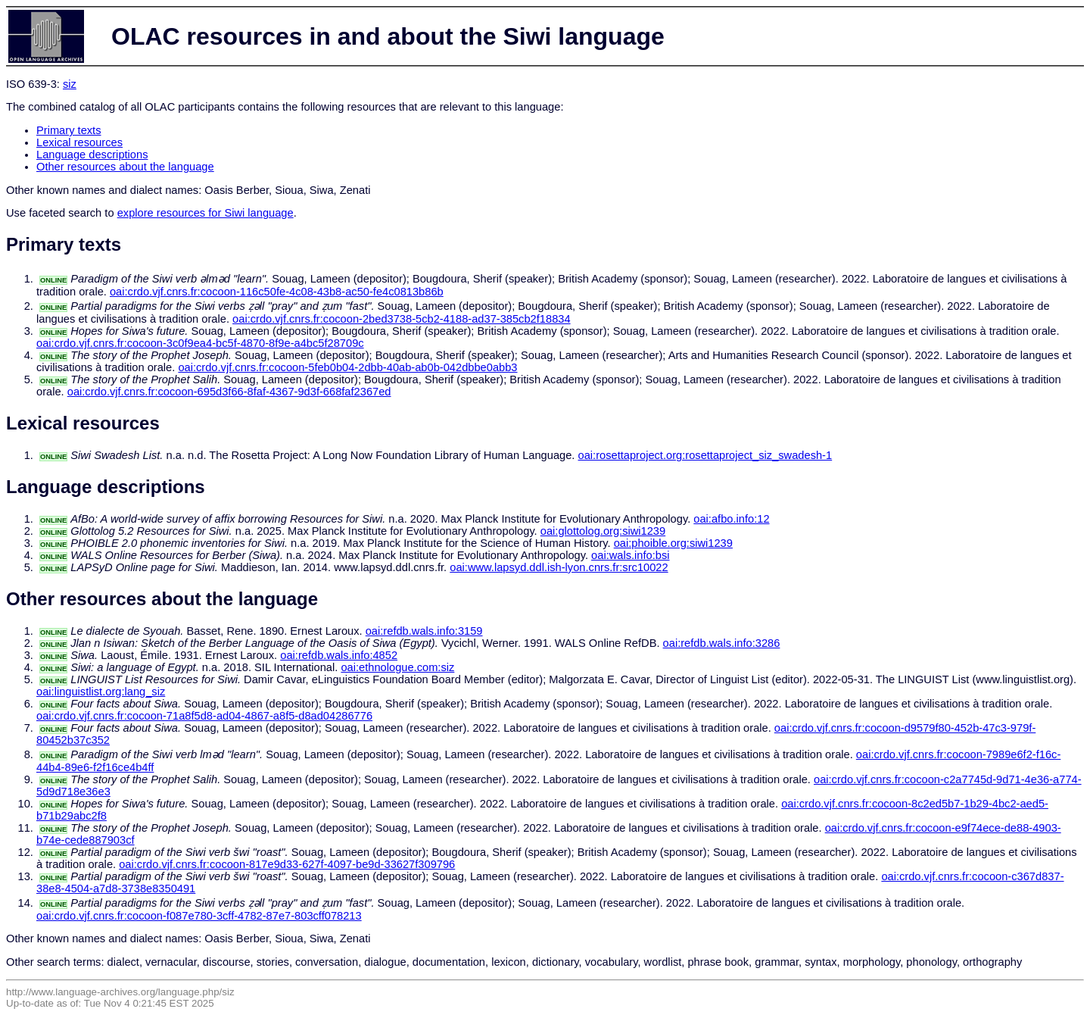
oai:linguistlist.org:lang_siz (100, 692)
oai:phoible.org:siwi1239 (673, 543)
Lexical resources (79, 142)
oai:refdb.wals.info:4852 (338, 655)
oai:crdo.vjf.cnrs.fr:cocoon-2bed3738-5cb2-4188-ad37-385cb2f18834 (401, 319)
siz (69, 84)
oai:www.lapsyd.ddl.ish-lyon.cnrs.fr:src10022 (559, 567)
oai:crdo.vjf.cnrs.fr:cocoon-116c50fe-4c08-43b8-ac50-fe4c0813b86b (277, 292)
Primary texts (68, 130)
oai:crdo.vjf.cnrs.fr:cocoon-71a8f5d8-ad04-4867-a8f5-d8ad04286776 (204, 716)
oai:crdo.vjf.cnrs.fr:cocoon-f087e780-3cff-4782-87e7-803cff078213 (199, 916)
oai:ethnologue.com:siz (397, 667)
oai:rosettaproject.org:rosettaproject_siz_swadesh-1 (705, 455)
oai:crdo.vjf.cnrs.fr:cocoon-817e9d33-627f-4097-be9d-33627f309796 (287, 864)
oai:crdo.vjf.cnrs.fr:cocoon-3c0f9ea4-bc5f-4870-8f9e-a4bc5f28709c (200, 343)
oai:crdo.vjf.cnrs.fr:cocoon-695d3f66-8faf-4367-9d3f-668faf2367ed (229, 392)
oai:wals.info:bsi (630, 555)
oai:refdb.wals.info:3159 (424, 631)
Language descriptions (92, 154)
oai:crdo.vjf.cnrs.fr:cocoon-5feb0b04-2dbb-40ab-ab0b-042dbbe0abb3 (347, 367)
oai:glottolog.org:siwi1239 (602, 531)
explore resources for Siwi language (205, 213)
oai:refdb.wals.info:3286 (721, 643)
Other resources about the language (125, 167)
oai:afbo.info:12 (731, 519)
